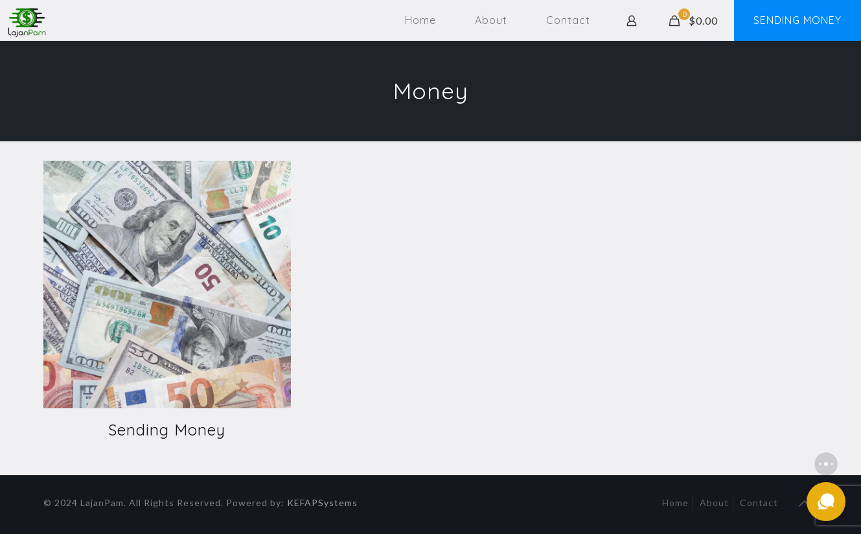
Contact (759, 502)
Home (675, 502)
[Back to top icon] (804, 503)
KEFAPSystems (322, 502)
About (714, 502)
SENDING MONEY (797, 20)
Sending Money (166, 429)
